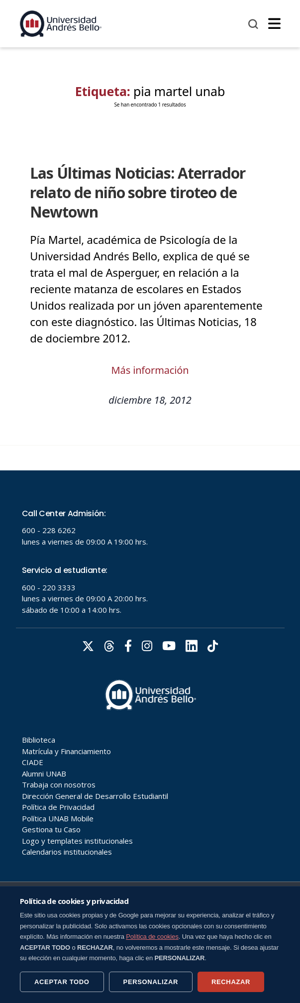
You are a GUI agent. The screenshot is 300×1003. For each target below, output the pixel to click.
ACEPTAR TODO (62, 982)
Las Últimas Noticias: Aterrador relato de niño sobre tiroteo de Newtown (137, 192)
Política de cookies (152, 936)
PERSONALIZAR (150, 982)
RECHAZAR (230, 982)
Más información (150, 370)
